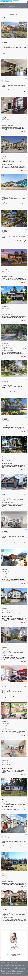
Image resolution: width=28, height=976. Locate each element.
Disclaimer (8, 962)
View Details (23, 92)
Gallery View (4, 17)
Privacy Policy (3, 962)
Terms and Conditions (15, 962)
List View (12, 17)
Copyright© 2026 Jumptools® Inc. (5, 973)
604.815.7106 (13, 6)
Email (10, 7)
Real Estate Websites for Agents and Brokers (15, 973)
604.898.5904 (15, 946)
